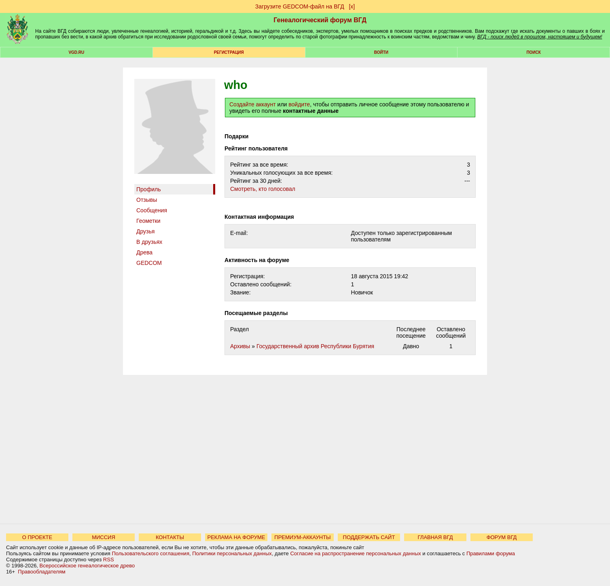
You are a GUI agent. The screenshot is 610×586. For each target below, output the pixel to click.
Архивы (240, 346)
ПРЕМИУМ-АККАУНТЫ (302, 537)
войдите (299, 104)
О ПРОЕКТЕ (37, 537)
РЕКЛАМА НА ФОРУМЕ (236, 537)
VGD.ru (76, 52)
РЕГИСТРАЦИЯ (229, 52)
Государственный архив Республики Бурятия (315, 346)
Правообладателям (41, 572)
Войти (381, 52)
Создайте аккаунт (252, 104)
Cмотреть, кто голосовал (262, 189)
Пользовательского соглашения (150, 553)
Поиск (533, 52)
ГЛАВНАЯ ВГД (435, 537)
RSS (108, 559)
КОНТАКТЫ (170, 537)
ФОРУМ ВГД (502, 537)
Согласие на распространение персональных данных (355, 553)
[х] (352, 6)
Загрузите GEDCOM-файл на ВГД (299, 6)
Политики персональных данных (232, 553)
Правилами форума (490, 553)
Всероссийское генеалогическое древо (87, 566)
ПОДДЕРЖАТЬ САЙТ (369, 537)
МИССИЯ (103, 537)
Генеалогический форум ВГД (319, 20)
